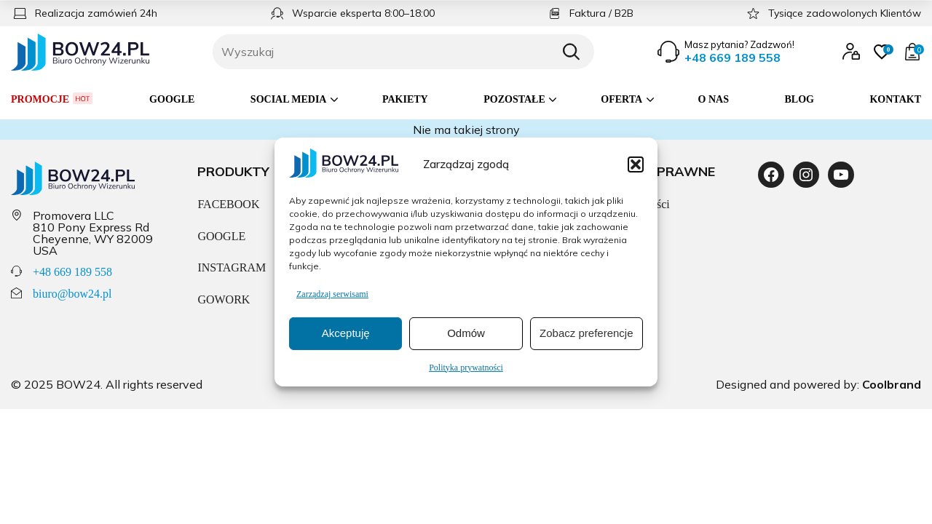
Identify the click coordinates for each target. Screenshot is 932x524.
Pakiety (405, 99)
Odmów (466, 333)
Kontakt (895, 99)
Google (171, 99)
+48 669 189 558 (72, 272)
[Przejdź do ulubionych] (881, 51)
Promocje (52, 98)
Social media (288, 99)
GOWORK (223, 299)
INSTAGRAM (231, 267)
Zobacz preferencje (586, 333)
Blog (799, 99)
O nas (713, 99)
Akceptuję (346, 333)
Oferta (621, 99)
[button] (635, 163)
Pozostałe (514, 99)
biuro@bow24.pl (72, 293)
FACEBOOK (228, 204)
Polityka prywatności (466, 367)
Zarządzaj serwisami (332, 294)
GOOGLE (221, 236)
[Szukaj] (571, 51)
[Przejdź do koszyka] (912, 51)
